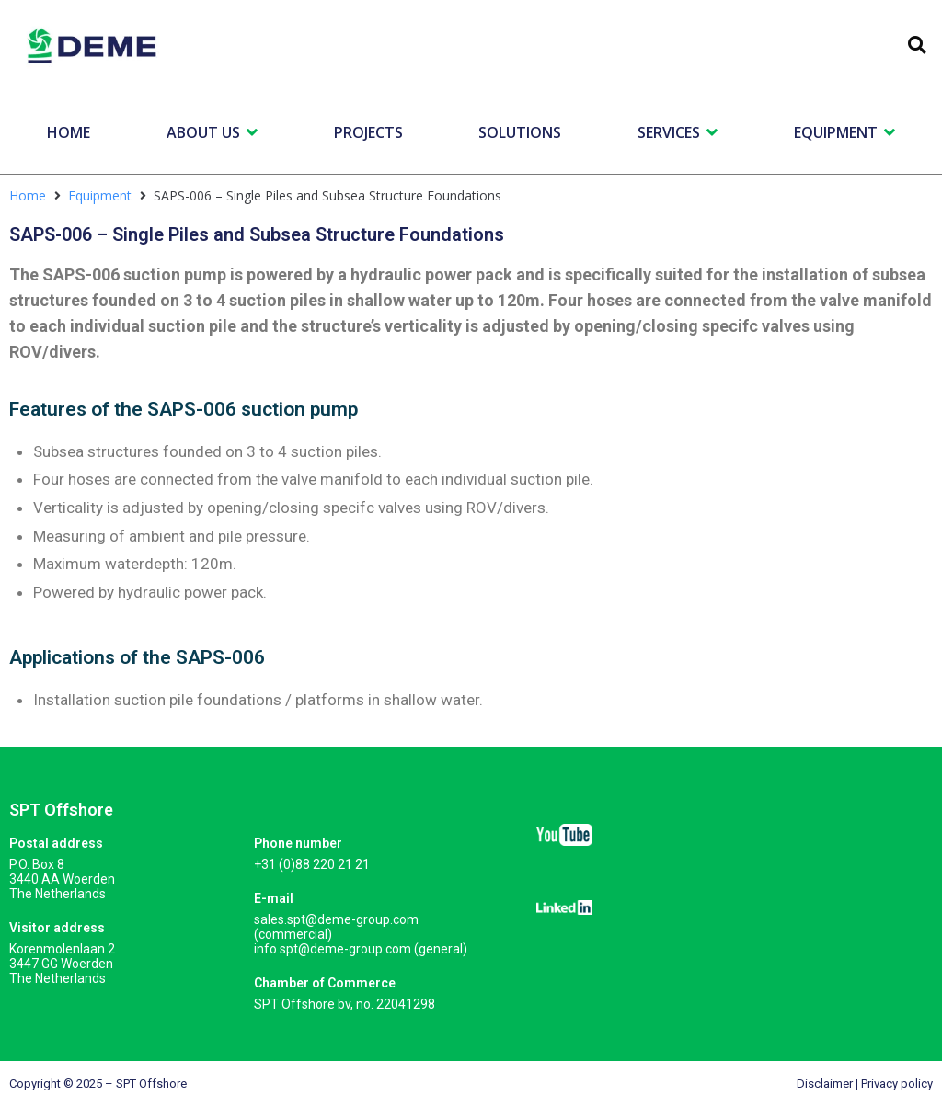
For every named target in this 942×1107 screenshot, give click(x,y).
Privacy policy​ (897, 1083)
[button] (917, 45)
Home (27, 195)
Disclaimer (825, 1083)
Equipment (100, 195)
